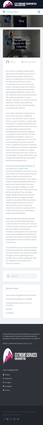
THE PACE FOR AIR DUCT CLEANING (19, 299)
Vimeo (7, 390)
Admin (12, 62)
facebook (4, 419)
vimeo (18, 419)
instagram (14, 419)
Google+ (8, 382)
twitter (7, 419)
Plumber (9, 309)
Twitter (7, 375)
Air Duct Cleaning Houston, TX (24, 166)
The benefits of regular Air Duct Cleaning (21, 43)
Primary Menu (10, 12)
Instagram (8, 386)
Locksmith (10, 313)
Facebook (8, 378)
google (11, 419)
